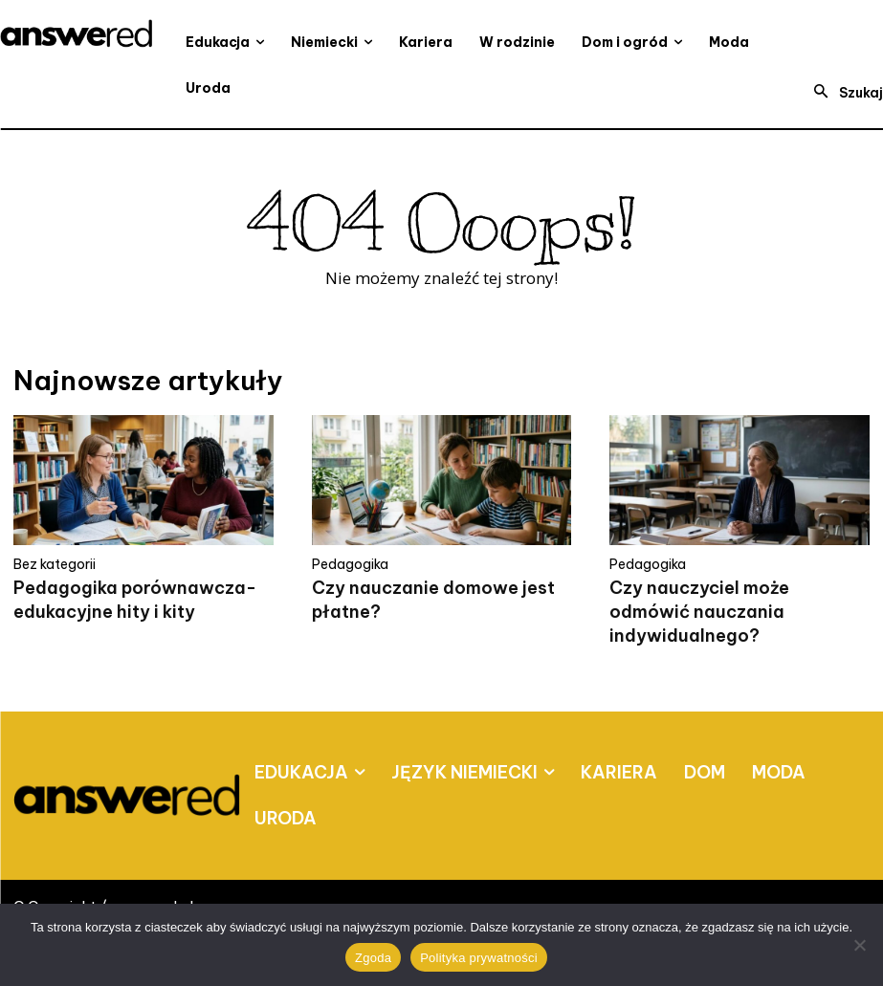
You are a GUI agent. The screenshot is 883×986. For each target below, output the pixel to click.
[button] (843, 93)
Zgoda (373, 958)
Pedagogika (350, 564)
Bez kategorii (54, 564)
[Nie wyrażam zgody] (859, 944)
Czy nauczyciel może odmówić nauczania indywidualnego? (699, 611)
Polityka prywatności (479, 958)
